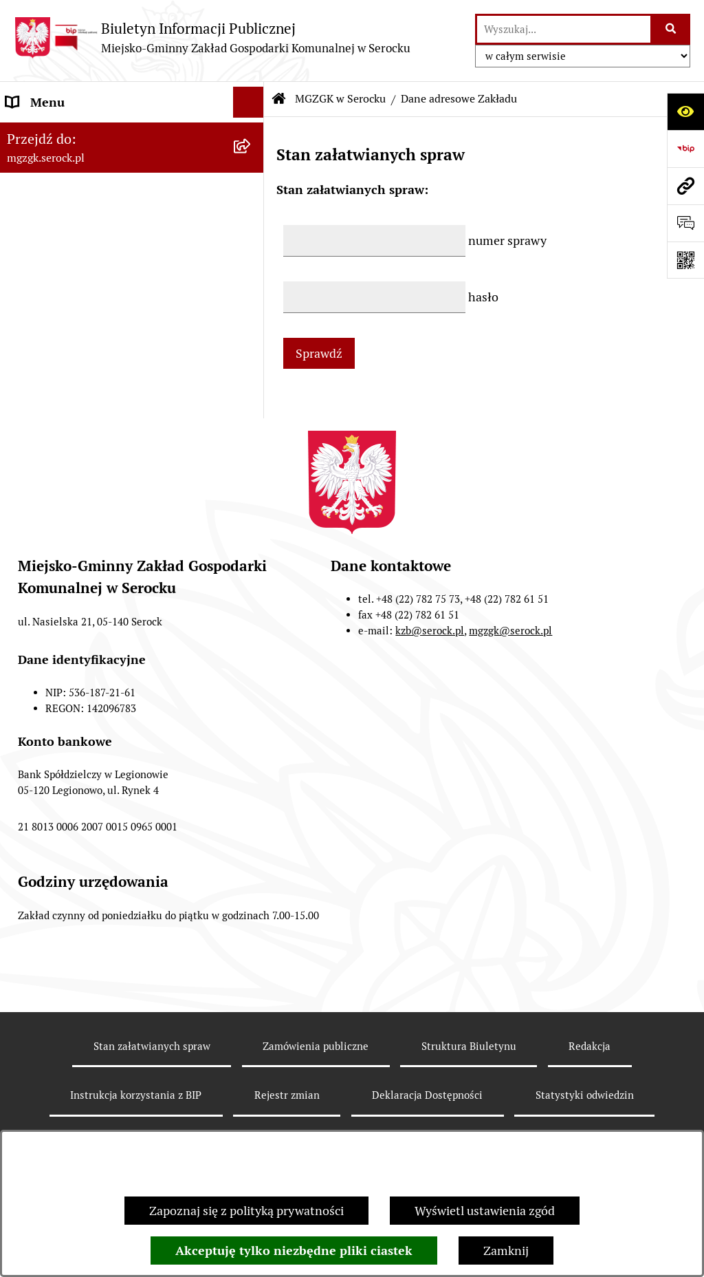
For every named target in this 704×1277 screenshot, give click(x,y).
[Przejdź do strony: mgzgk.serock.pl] (685, 185)
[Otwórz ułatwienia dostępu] (685, 111)
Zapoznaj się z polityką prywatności (246, 1211)
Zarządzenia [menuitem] (40, 323)
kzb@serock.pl (429, 668)
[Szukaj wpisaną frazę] (671, 29)
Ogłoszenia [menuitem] (36, 292)
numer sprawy (507, 240)
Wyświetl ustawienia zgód (485, 1211)
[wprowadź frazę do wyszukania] (563, 29)
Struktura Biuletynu (468, 1083)
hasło (483, 297)
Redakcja (589, 1083)
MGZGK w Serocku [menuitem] (56, 133)
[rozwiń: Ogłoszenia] (251, 292)
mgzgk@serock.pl (510, 668)
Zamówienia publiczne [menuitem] (67, 385)
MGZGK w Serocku (340, 99)
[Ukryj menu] (248, 102)
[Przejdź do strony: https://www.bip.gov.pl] (685, 148)
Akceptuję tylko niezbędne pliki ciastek (293, 1250)
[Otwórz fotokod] (685, 260)
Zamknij (506, 1250)
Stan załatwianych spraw (152, 1083)
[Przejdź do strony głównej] (212, 37)
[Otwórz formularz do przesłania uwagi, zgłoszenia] (685, 223)
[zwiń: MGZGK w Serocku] (251, 133)
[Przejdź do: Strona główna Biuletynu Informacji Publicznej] (279, 99)
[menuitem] (132, 173)
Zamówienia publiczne (315, 1083)
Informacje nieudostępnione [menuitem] (84, 354)
